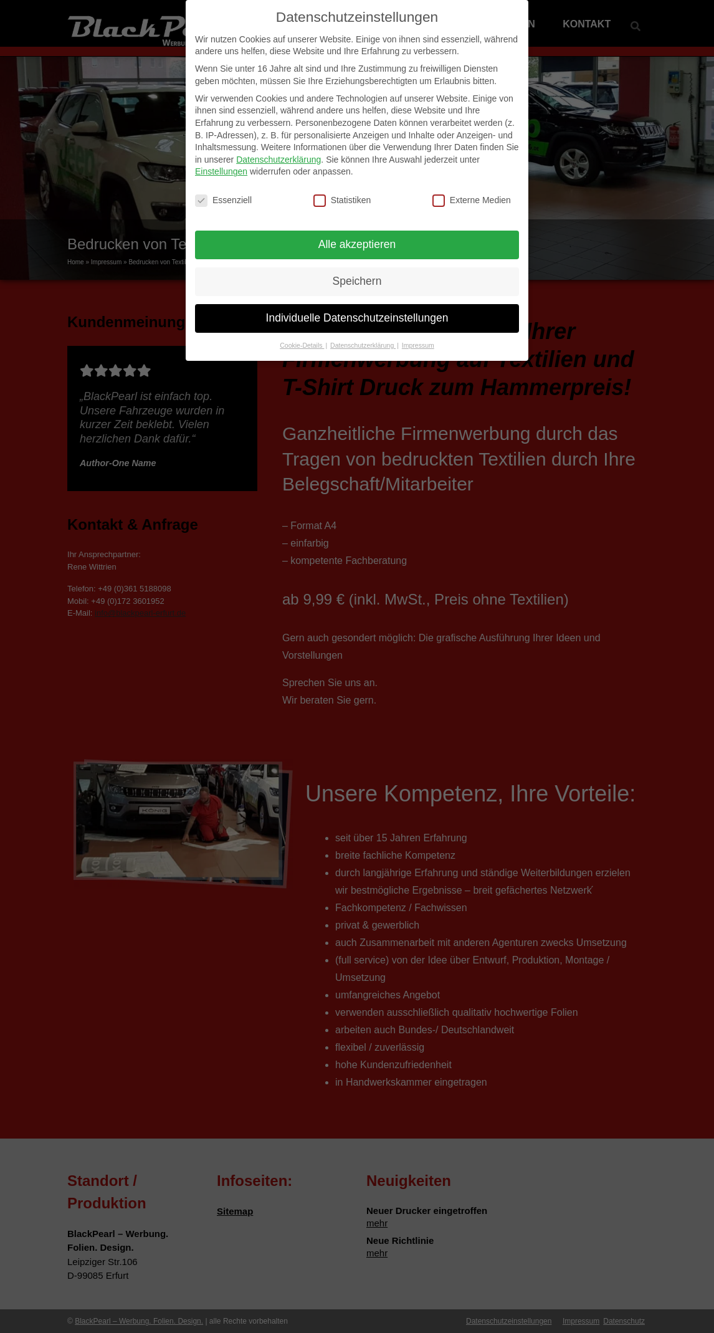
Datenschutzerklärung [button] (363, 336)
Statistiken (342, 192)
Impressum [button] (418, 336)
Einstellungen (221, 163)
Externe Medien (471, 192)
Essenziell (223, 192)
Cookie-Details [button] (302, 336)
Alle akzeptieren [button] (357, 235)
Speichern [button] (357, 272)
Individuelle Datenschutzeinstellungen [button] (357, 309)
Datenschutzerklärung (278, 151)
